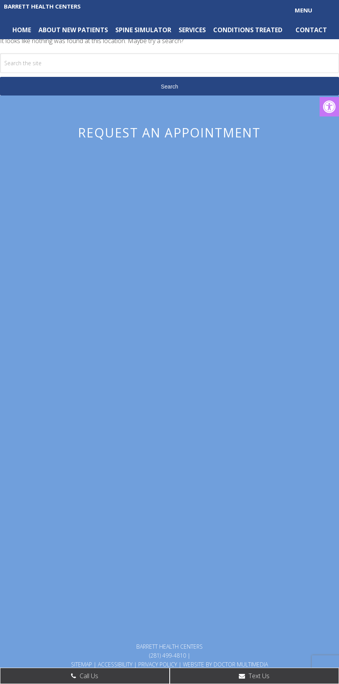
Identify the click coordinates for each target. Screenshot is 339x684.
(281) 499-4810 (167, 655)
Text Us (254, 676)
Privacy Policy (157, 664)
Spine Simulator (143, 30)
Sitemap (81, 664)
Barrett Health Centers (42, 6)
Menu (303, 10)
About (49, 30)
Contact (311, 30)
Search (169, 86)
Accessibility (115, 664)
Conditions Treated (247, 30)
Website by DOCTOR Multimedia (225, 664)
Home (21, 30)
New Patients (85, 30)
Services (192, 30)
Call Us (84, 676)
